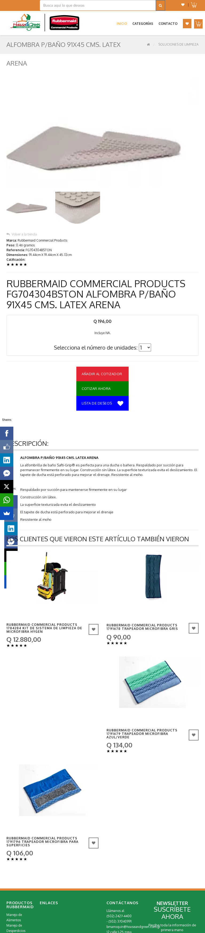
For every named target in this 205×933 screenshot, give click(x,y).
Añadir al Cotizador (102, 312)
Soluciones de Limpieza (178, 44)
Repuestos (14, 885)
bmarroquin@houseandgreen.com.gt (133, 865)
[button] (183, 5)
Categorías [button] (142, 24)
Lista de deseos (102, 342)
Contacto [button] (168, 24)
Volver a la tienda (21, 172)
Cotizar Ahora (96, 326)
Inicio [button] (122, 24)
